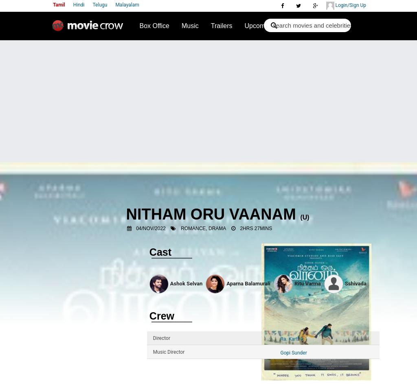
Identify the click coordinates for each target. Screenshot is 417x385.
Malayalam (127, 5)
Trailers (222, 25)
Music (190, 25)
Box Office (154, 25)
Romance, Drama (203, 228)
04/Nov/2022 (151, 228)
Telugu (100, 5)
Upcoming (259, 25)
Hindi (79, 5)
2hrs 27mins (256, 228)
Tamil (59, 5)
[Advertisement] (208, 101)
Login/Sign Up (346, 6)
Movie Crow (89, 29)
